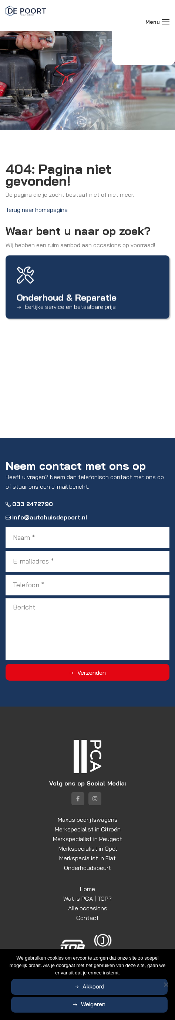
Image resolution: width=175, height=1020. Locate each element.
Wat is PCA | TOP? (87, 898)
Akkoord (93, 986)
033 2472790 (29, 504)
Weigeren (93, 1004)
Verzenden (91, 672)
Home (87, 889)
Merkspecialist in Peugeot (87, 839)
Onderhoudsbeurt (87, 867)
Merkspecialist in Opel (87, 848)
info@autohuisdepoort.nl (47, 517)
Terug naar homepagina (37, 209)
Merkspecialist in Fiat (87, 858)
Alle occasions (87, 908)
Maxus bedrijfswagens (88, 819)
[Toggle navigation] (165, 22)
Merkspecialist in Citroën (88, 829)
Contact (87, 917)
